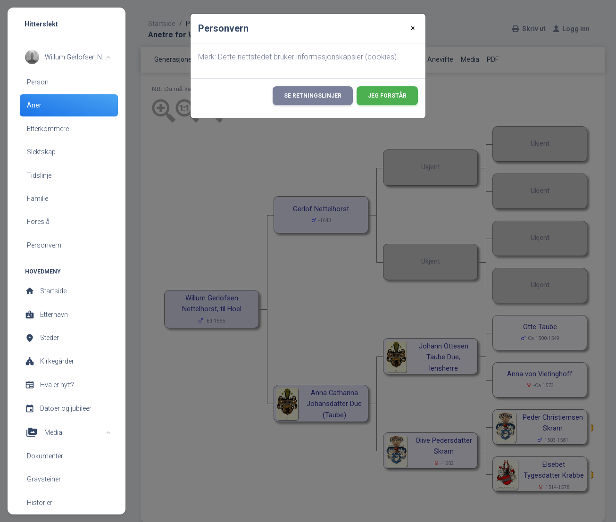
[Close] (413, 28)
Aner (34, 105)
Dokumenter (45, 456)
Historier (39, 502)
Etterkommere (48, 129)
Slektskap (41, 152)
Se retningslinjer (312, 95)
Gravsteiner (44, 479)
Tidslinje (39, 175)
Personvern (44, 245)
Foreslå (38, 221)
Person (38, 82)
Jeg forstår (387, 95)
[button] (67, 57)
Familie (37, 198)
